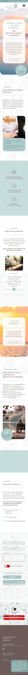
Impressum (6, 659)
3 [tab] (10, 295)
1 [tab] (6, 295)
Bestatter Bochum (7, 655)
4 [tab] (13, 295)
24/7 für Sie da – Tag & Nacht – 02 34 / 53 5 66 (17, 1)
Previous (1, 273)
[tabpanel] (14, 272)
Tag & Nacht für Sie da (21, 70)
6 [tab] (17, 295)
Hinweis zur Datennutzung (14, 616)
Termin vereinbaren (14, 342)
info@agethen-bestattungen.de (17, 521)
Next (26, 273)
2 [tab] (8, 295)
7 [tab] (19, 295)
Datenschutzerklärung (14, 619)
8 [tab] (22, 295)
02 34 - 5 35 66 (13, 517)
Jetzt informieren (14, 59)
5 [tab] (15, 295)
